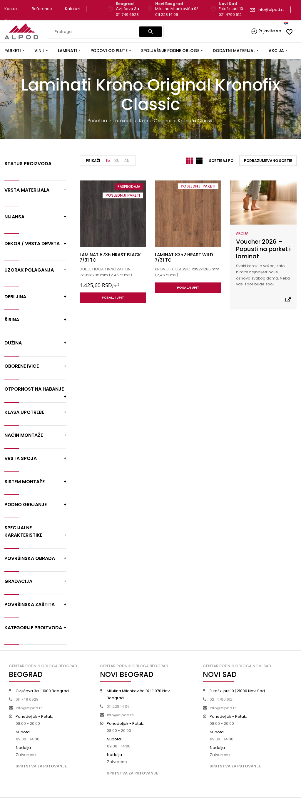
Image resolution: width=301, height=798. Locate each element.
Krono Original (155, 120)
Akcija (242, 233)
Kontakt (11, 8)
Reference (42, 8)
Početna (97, 120)
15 (108, 160)
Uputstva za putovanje (41, 766)
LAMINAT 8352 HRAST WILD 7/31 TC (184, 257)
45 (127, 160)
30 (117, 160)
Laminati (123, 120)
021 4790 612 (230, 14)
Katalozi (72, 8)
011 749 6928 (127, 14)
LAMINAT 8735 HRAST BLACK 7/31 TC (110, 257)
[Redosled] (268, 160)
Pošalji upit (113, 297)
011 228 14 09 (166, 14)
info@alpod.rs (271, 9)
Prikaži (93, 160)
